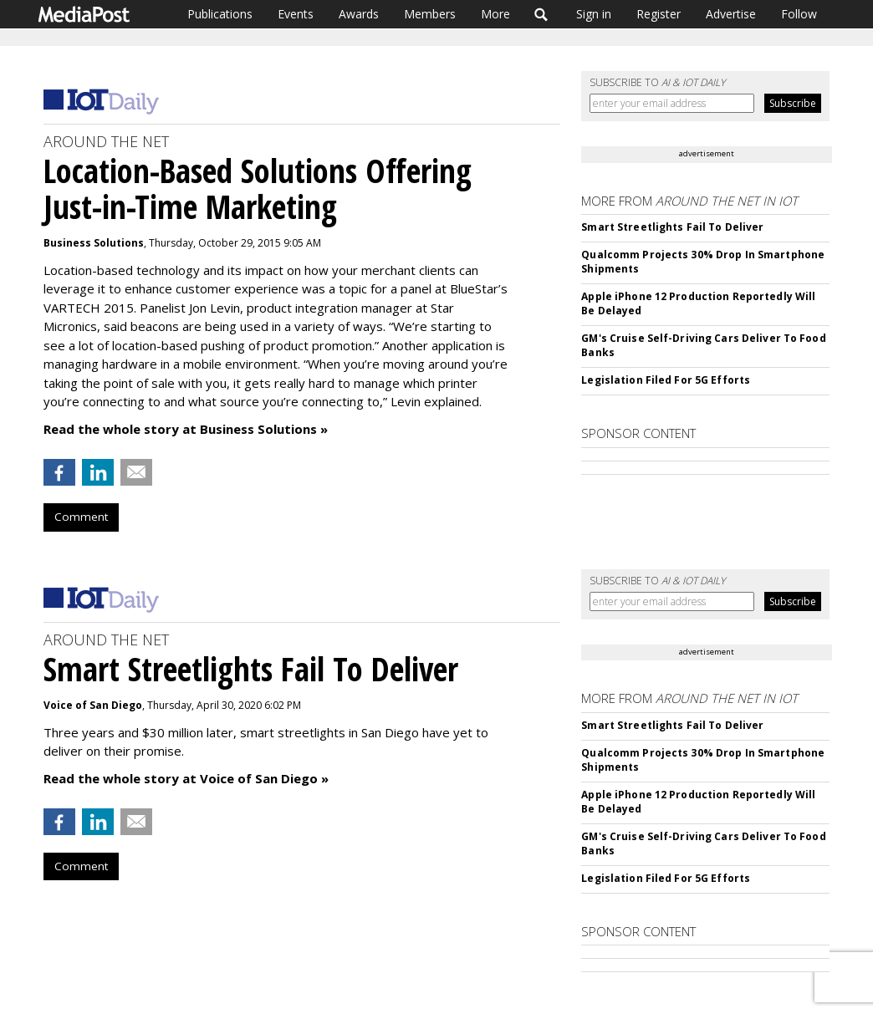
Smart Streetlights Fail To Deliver (672, 227)
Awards (359, 14)
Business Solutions (93, 243)
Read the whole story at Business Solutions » (185, 428)
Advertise (731, 14)
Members (430, 14)
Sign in (593, 14)
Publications (220, 14)
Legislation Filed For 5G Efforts (665, 380)
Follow (799, 14)
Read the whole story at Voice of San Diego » (186, 778)
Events (296, 14)
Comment (81, 516)
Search (541, 14)
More (495, 14)
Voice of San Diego (92, 705)
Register (658, 14)
